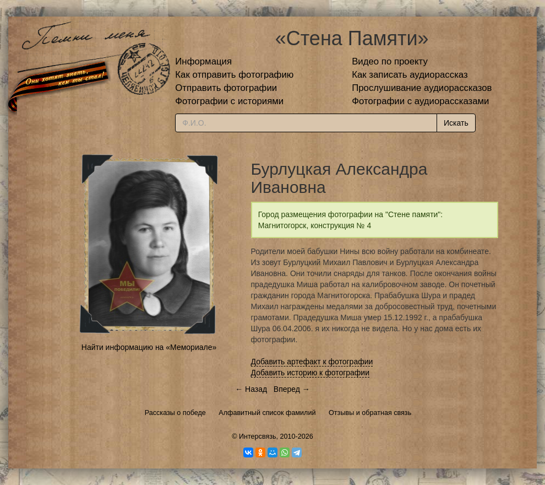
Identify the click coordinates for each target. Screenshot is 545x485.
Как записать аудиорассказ (410, 74)
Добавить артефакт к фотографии (312, 361)
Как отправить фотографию (234, 74)
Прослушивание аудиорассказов (422, 88)
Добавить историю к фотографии (310, 372)
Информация (203, 61)
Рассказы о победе (175, 413)
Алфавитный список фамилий (267, 413)
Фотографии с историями (229, 101)
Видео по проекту (390, 61)
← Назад (251, 389)
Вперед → (292, 389)
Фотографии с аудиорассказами (420, 101)
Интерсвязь (257, 436)
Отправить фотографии (226, 88)
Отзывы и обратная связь (370, 413)
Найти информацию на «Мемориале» (148, 347)
